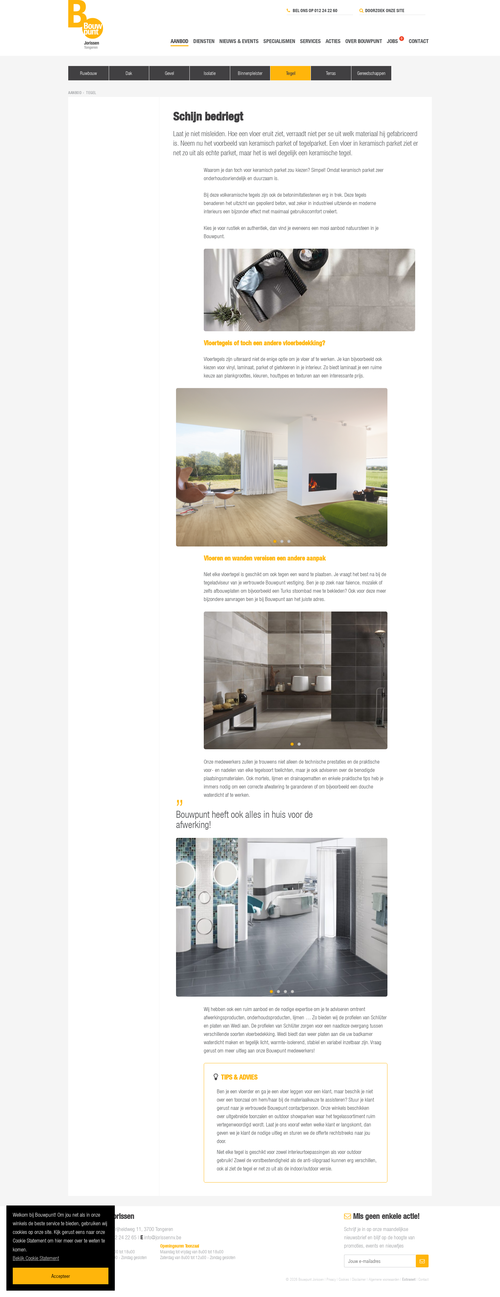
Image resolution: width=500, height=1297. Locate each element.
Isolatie (210, 73)
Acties (333, 41)
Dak (129, 73)
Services (310, 41)
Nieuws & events (239, 41)
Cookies (344, 1279)
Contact (419, 41)
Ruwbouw (88, 73)
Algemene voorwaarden (384, 1279)
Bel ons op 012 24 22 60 (312, 10)
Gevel (169, 73)
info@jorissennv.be (162, 1237)
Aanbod (179, 41)
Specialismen (279, 41)
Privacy (331, 1279)
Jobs (392, 41)
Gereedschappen (371, 73)
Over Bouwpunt (363, 41)
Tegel (290, 73)
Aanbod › (76, 92)
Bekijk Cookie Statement (36, 1258)
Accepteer (60, 1276)
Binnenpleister (250, 73)
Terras (331, 73)
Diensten (204, 41)
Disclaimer (359, 1279)
